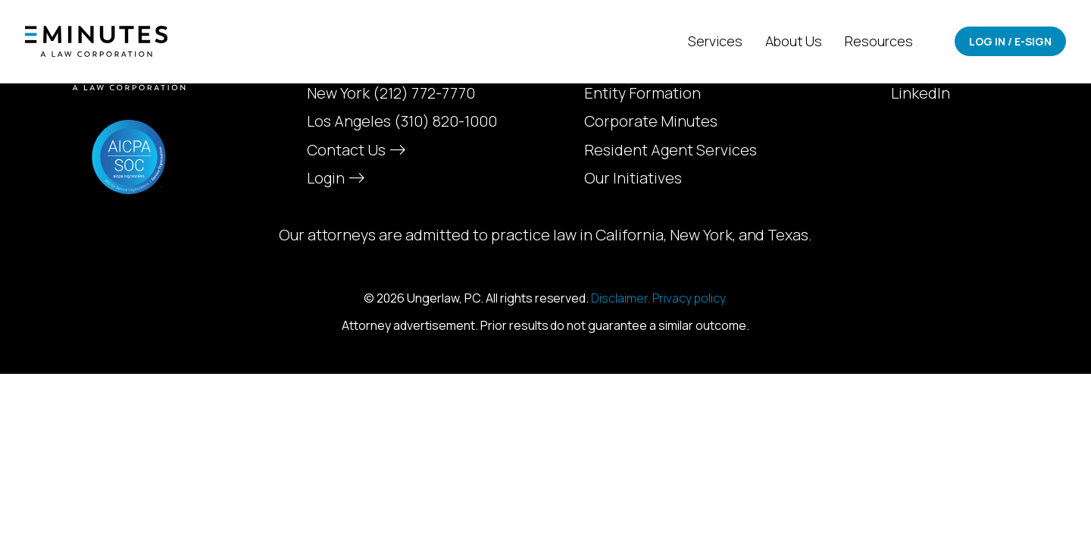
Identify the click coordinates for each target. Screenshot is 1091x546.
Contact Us (354, 150)
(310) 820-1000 (445, 121)
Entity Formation (642, 93)
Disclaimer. (620, 298)
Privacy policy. (689, 298)
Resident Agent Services (670, 150)
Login (334, 178)
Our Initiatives (633, 178)
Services (715, 41)
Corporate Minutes (650, 121)
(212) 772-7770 (424, 93)
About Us (794, 41)
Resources (879, 41)
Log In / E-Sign (1010, 41)
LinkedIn (920, 93)
